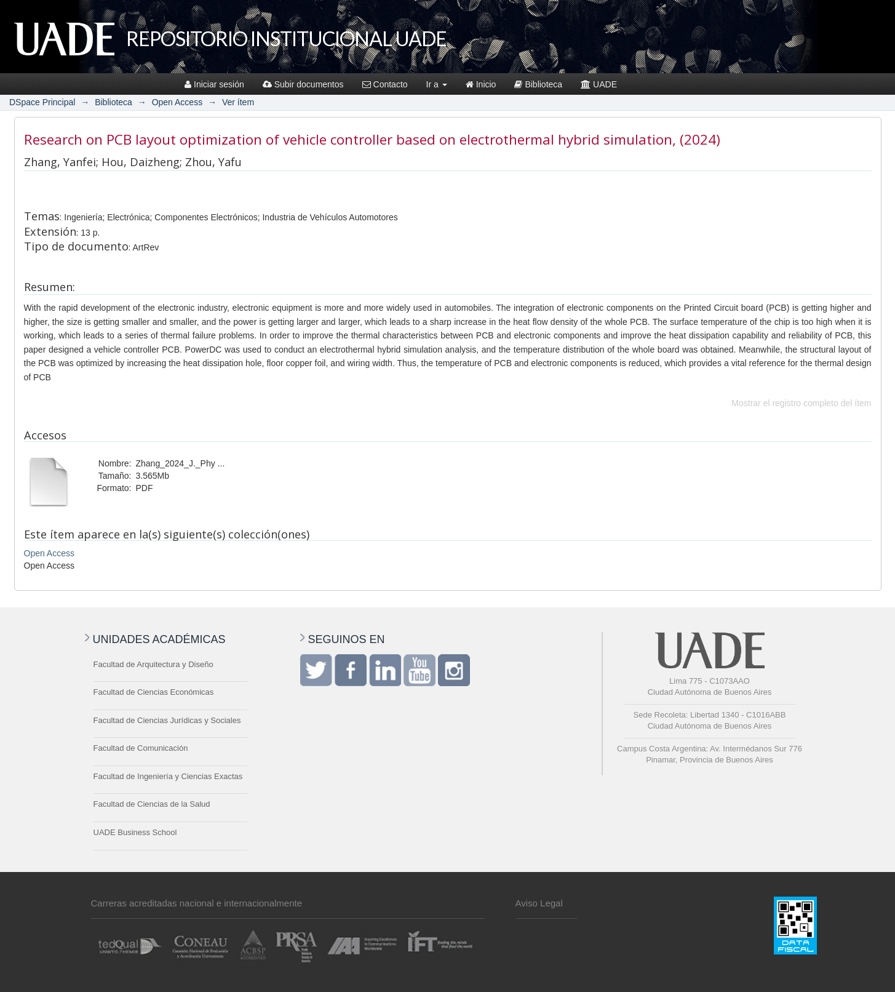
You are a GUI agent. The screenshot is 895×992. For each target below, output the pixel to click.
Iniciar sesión (214, 84)
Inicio (481, 84)
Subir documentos (303, 84)
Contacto (385, 84)
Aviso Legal (539, 903)
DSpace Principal (42, 102)
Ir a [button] (436, 84)
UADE (599, 84)
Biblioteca (538, 84)
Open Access (177, 102)
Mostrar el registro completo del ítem (801, 403)
